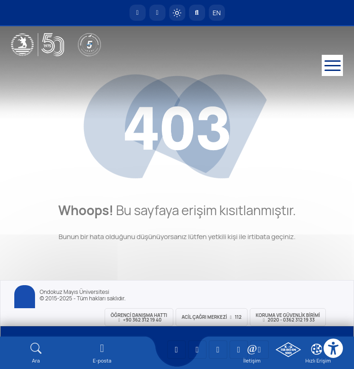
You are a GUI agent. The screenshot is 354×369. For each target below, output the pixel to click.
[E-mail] (102, 353)
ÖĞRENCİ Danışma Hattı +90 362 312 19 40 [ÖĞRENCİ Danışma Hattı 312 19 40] (139, 317)
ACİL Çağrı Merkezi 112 (212, 317)
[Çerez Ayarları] (316, 349)
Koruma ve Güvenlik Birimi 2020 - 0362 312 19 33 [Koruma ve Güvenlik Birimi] (288, 317)
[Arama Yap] (197, 13)
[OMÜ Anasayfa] (138, 13)
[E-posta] (157, 13)
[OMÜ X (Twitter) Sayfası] (239, 349)
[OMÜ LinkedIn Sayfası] (197, 349)
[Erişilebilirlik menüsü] (333, 348)
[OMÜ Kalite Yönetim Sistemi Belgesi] (288, 349)
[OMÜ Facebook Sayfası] (259, 349)
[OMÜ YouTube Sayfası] (176, 349)
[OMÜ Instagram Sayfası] (218, 349)
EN (216, 12)
